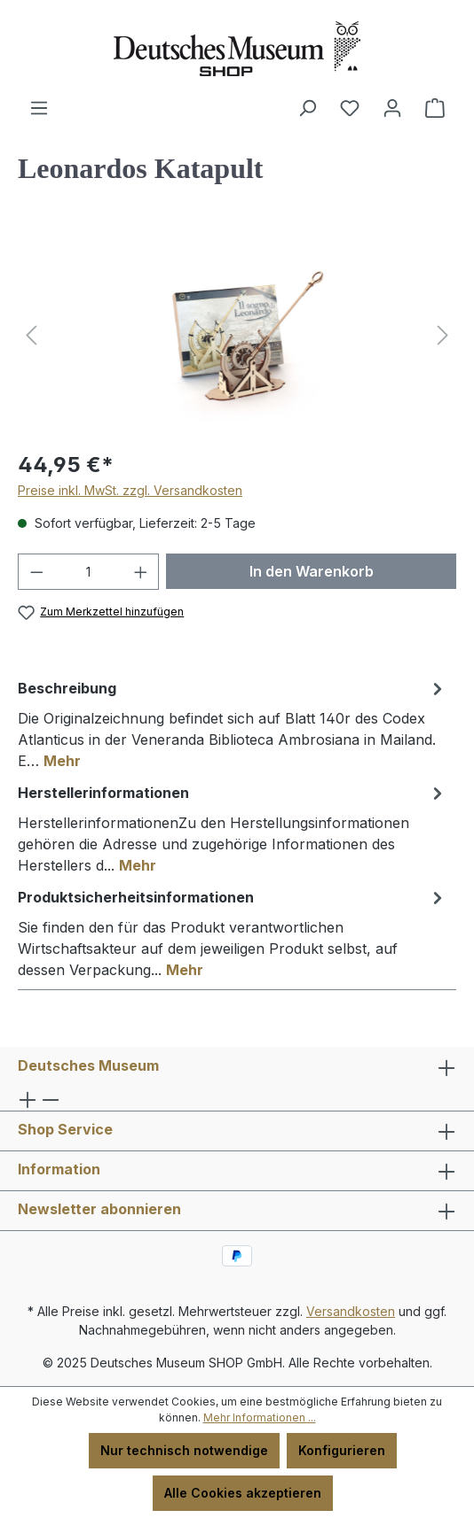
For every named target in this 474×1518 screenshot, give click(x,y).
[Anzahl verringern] (36, 572)
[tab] (232, 723)
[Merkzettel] (349, 108)
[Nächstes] (443, 335)
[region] (237, 335)
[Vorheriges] (31, 335)
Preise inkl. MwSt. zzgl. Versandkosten (130, 490)
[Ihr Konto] (392, 108)
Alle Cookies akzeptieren (242, 1492)
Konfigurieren (341, 1450)
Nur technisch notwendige (184, 1450)
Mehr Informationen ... (259, 1417)
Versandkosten (350, 1311)
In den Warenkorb (311, 571)
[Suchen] (307, 108)
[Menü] (39, 108)
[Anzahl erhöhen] (141, 572)
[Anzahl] (88, 572)
